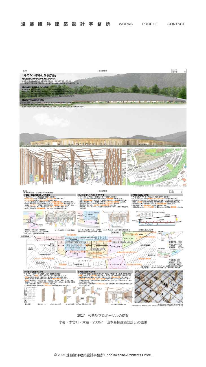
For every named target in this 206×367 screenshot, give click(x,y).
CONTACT (176, 24)
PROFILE (150, 24)
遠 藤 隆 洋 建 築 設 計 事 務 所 (65, 23)
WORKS (126, 24)
